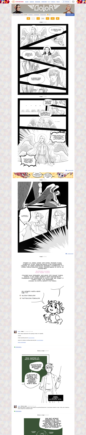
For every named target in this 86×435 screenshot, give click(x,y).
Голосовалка (37, 1)
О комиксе (30, 14)
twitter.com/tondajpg (22, 342)
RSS (50, 14)
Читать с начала (16, 14)
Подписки (32, 1)
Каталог (26, 1)
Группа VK (53, 1)
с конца (21, 14)
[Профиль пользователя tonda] (15, 337)
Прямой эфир (44, 1)
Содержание (36, 14)
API (49, 1)
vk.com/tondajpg (40, 340)
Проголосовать (18, 347)
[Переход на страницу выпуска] (43, 59)
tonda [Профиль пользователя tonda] (19, 331)
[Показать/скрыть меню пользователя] (73, 1)
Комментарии (43, 14)
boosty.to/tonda (31, 337)
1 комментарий (70, 170)
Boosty (58, 1)
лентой (25, 14)
